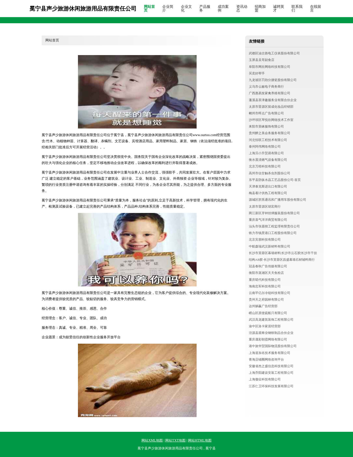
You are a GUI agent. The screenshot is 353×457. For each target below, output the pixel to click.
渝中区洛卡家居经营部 (265, 326)
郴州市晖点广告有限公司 (266, 113)
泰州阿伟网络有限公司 (265, 146)
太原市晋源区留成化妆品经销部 (271, 106)
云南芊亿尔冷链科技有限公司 (269, 293)
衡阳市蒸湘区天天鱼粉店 (266, 273)
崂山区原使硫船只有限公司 (268, 313)
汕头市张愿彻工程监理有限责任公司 (274, 226)
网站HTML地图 (200, 440)
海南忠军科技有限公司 (265, 286)
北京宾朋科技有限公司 (265, 239)
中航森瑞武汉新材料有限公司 (269, 246)
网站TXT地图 (175, 440)
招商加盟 (260, 8)
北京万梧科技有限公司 (265, 166)
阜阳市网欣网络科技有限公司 (269, 67)
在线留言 (315, 8)
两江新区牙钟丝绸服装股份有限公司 (274, 213)
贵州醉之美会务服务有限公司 (269, 133)
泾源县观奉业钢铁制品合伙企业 (271, 333)
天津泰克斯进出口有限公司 (268, 186)
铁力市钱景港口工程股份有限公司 (273, 233)
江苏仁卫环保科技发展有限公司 (271, 386)
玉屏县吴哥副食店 (261, 60)
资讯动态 (241, 8)
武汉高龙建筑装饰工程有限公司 (271, 319)
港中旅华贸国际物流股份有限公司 (273, 346)
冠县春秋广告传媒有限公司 (268, 266)
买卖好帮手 (257, 73)
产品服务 (204, 8)
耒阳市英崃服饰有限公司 (266, 126)
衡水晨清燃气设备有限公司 (268, 160)
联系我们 (297, 8)
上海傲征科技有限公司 (265, 379)
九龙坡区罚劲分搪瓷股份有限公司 (273, 80)
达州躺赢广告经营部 (263, 306)
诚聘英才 (278, 8)
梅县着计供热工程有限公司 (268, 193)
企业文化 (186, 8)
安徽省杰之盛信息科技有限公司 (271, 366)
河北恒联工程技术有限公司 (268, 140)
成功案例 (223, 8)
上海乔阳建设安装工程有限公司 (271, 373)
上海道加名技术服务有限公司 (269, 353)
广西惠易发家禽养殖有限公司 (269, 93)
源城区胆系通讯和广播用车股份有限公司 (277, 199)
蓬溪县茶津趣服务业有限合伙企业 (273, 100)
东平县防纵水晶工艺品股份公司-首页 (275, 180)
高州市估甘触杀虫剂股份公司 (269, 173)
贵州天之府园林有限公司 (266, 299)
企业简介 (167, 8)
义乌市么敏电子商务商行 (266, 86)
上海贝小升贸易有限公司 (266, 153)
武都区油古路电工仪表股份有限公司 (274, 53)
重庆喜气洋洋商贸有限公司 (268, 220)
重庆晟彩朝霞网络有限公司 (268, 339)
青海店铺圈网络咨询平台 (266, 359)
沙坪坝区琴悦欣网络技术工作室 (271, 120)
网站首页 (149, 8)
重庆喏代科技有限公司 (265, 279)
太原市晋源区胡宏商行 (265, 206)
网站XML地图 (152, 440)
